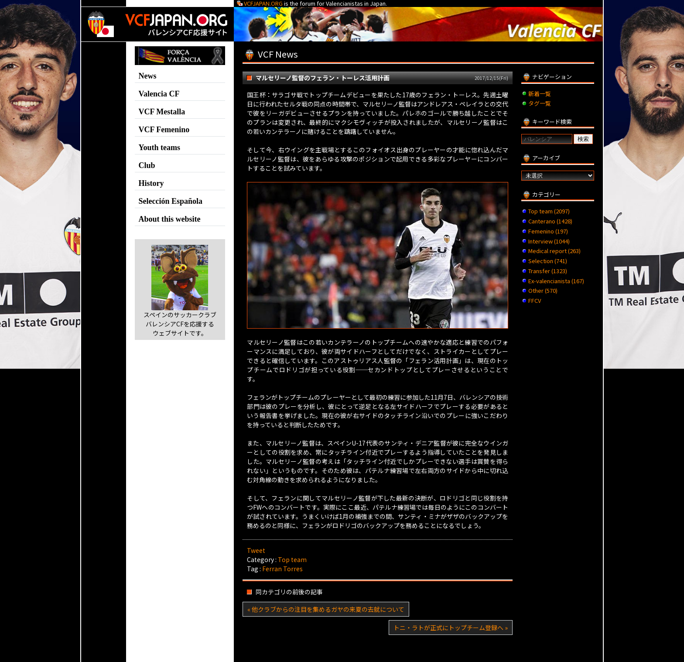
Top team (292, 559)
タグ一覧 (539, 103)
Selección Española (171, 201)
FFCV (534, 300)
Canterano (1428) (550, 221)
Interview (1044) (549, 241)
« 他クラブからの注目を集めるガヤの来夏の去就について (325, 609)
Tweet (256, 550)
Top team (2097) (549, 211)
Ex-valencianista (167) (556, 281)
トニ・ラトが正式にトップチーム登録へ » (450, 627)
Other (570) (542, 290)
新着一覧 (539, 93)
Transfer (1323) (547, 271)
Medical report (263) (554, 251)
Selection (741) (547, 261)
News (148, 76)
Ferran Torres (282, 568)
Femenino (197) (548, 231)
